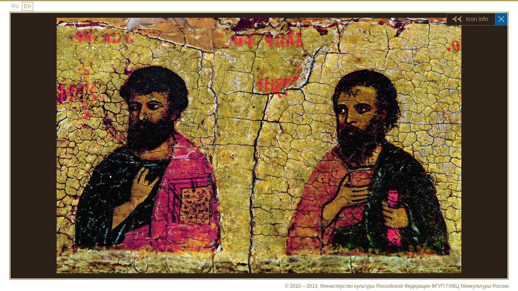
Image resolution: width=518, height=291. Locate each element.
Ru (15, 6)
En (27, 6)
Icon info (477, 19)
